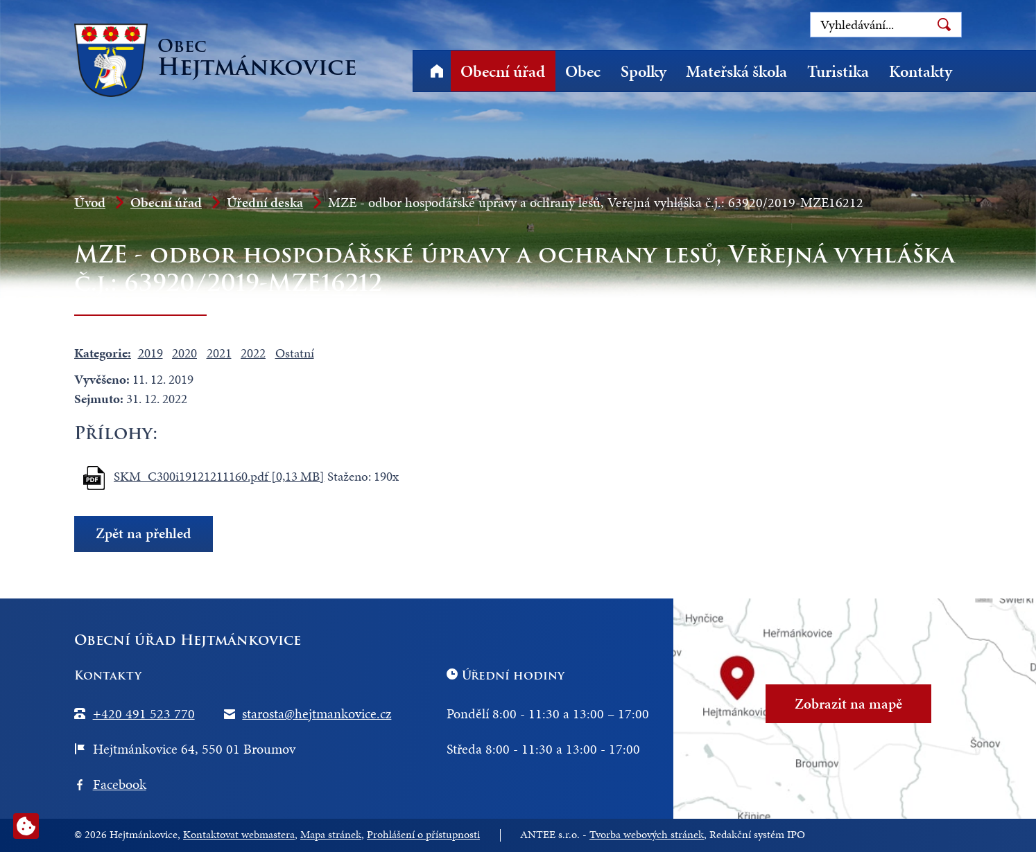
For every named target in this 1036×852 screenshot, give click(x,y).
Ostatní (294, 353)
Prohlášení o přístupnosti (423, 834)
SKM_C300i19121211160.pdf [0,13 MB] (219, 476)
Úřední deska (265, 202)
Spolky (643, 71)
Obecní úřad (502, 71)
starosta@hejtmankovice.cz (316, 713)
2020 (184, 353)
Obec (583, 71)
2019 (150, 353)
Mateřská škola (736, 71)
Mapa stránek (330, 834)
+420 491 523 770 (144, 713)
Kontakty (920, 71)
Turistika (838, 71)
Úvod (436, 71)
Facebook (119, 784)
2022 (253, 353)
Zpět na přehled (143, 533)
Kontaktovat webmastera (239, 834)
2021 (219, 353)
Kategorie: (102, 353)
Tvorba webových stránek (646, 834)
